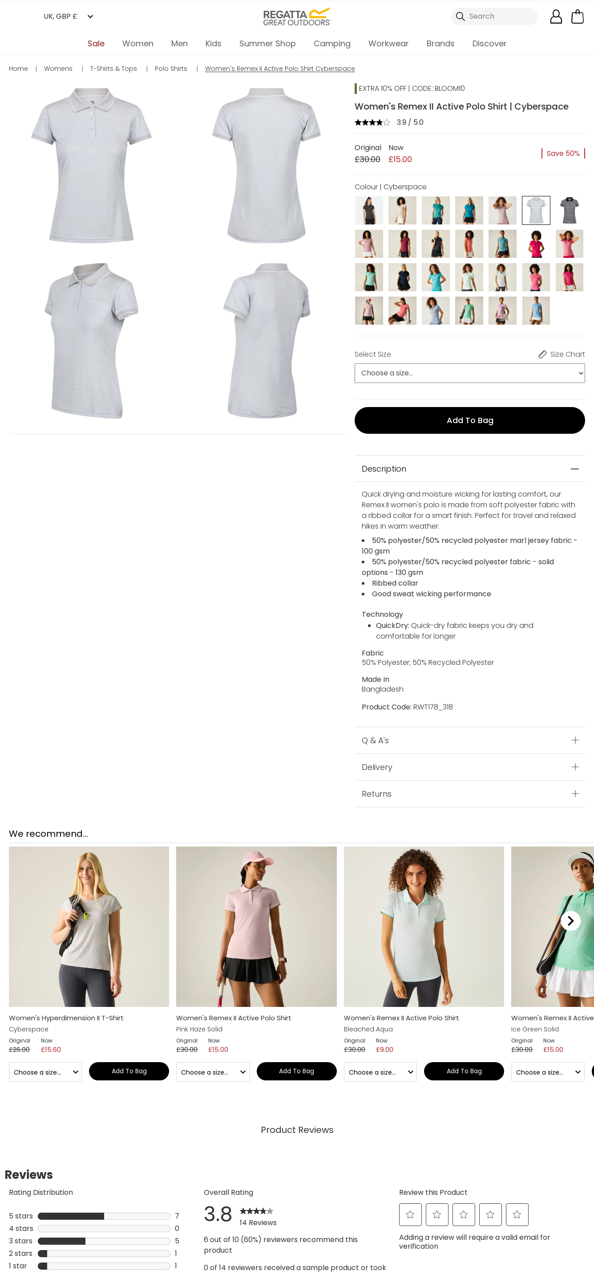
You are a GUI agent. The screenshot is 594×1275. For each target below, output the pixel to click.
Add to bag (470, 420)
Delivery (377, 766)
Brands (441, 43)
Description (384, 468)
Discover (490, 43)
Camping (332, 43)
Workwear (388, 43)
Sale (96, 43)
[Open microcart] (577, 16)
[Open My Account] (556, 16)
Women (138, 43)
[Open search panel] (494, 16)
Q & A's (375, 739)
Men (179, 43)
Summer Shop (267, 43)
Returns (377, 793)
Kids (214, 43)
